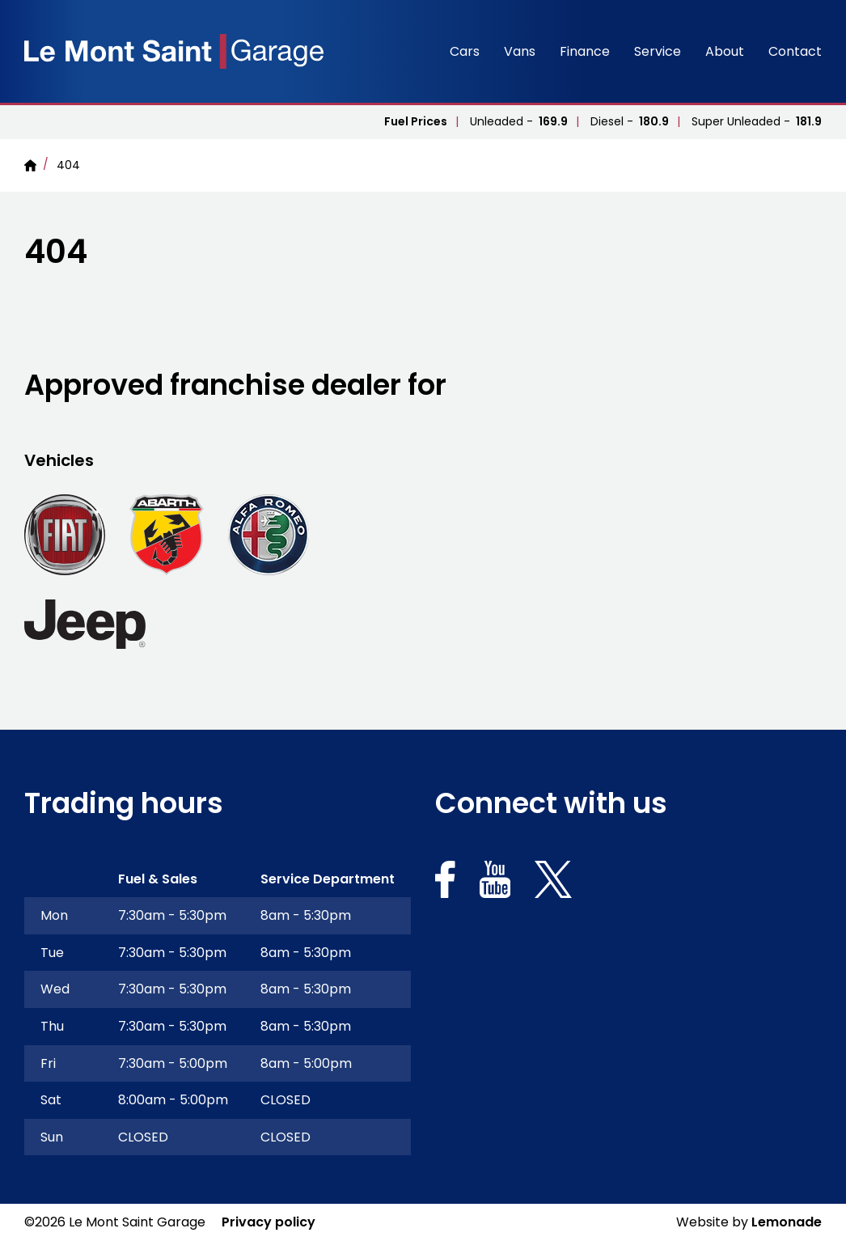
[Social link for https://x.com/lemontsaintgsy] (553, 882)
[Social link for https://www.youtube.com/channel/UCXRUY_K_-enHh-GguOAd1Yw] (495, 882)
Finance (585, 51)
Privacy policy (268, 1222)
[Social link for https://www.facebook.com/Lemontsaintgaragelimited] (445, 882)
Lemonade (786, 1222)
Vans (519, 51)
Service (657, 51)
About (724, 51)
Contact (795, 51)
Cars (465, 51)
